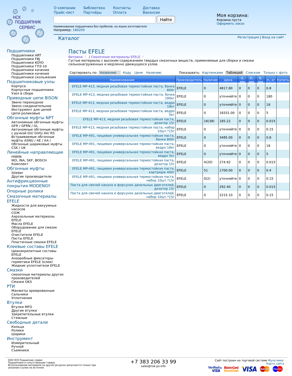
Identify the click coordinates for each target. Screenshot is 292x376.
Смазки (15, 270)
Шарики (18, 334)
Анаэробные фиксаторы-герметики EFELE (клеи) (32, 260)
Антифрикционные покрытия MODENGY (28, 183)
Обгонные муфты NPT (30, 117)
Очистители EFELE (27, 235)
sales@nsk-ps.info (153, 366)
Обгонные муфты (25, 168)
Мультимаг (276, 360)
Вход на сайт (273, 37)
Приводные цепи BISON (32, 97)
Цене (138, 72)
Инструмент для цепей (31, 109)
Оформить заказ (230, 23)
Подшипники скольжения (33, 77)
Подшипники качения (30, 70)
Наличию (153, 72)
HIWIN (16, 156)
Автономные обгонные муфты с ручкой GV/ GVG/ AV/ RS (37, 131)
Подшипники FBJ (25, 59)
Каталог (69, 38)
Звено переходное (27, 102)
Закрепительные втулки (32, 314)
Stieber (17, 173)
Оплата (119, 13)
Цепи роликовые (25, 113)
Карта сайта (275, 363)
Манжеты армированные (33, 290)
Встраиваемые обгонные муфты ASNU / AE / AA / (32, 138)
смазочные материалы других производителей (37, 276)
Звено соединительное (31, 106)
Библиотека (94, 8)
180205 (79, 30)
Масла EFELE (22, 224)
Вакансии (151, 13)
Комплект (19, 164)
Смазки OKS (21, 282)
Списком (253, 72)
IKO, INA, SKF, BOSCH (29, 160)
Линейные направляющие (35, 152)
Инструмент (20, 338)
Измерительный (25, 343)
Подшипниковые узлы (31, 81)
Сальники (19, 294)
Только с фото (275, 72)
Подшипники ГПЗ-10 (29, 66)
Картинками (212, 72)
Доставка (151, 8)
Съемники (20, 350)
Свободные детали (27, 322)
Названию (108, 72)
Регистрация (248, 37)
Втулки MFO (21, 307)
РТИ (11, 286)
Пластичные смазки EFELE (34, 242)
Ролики (17, 330)
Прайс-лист (64, 13)
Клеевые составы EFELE (32, 246)
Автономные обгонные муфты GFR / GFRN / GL (37, 124)
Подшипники (21, 50)
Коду (127, 72)
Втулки (14, 302)
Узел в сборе (22, 93)
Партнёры (92, 13)
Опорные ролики (25, 191)
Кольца (17, 327)
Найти (166, 19)
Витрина (75, 57)
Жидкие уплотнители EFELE (35, 265)
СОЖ (15, 213)
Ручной (17, 346)
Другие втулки (24, 310)
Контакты (122, 8)
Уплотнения (21, 298)
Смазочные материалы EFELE (115, 57)
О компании (64, 8)
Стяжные (19, 318)
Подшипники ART (26, 55)
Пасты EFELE (22, 238)
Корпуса (18, 86)
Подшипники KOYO (27, 62)
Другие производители (31, 176)
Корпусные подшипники (32, 90)
